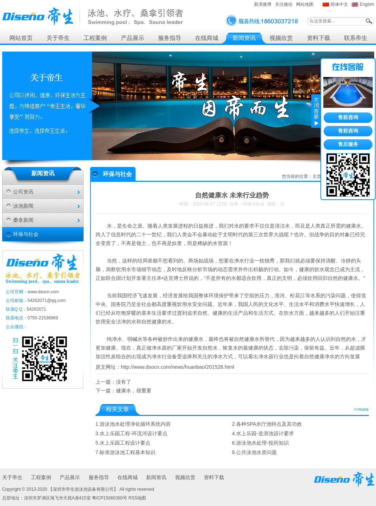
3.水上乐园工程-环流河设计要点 (131, 433)
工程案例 (95, 38)
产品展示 (132, 38)
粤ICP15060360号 (109, 498)
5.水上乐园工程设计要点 (123, 443)
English (367, 4)
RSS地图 (137, 498)
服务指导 (169, 38)
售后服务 (348, 144)
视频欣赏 (281, 38)
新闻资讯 (244, 38)
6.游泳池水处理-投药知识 (260, 443)
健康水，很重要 (133, 390)
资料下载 (318, 38)
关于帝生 (58, 38)
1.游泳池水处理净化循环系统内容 (133, 424)
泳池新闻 (23, 206)
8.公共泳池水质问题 (254, 452)
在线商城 (206, 38)
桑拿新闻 (23, 220)
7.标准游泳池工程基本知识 (126, 452)
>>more (360, 409)
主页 (316, 176)
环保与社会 (26, 234)
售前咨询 (348, 117)
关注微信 (283, 4)
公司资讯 (23, 192)
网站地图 (305, 4)
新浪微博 (262, 4)
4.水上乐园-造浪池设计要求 (263, 433)
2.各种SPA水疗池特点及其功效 (267, 424)
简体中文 (339, 4)
